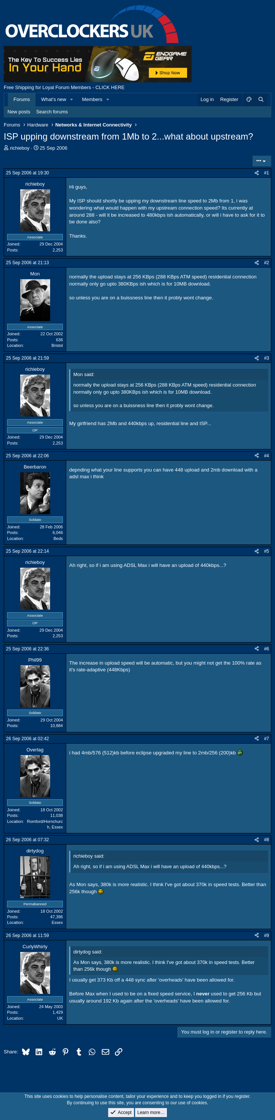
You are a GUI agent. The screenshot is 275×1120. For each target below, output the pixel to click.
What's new (53, 99)
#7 (266, 738)
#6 (266, 648)
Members (92, 99)
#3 (266, 358)
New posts (18, 112)
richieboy (20, 148)
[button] (72, 99)
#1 (266, 173)
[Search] (260, 99)
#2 (266, 262)
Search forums (52, 112)
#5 (266, 551)
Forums (21, 99)
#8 (266, 839)
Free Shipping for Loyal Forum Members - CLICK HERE (64, 87)
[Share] (257, 173)
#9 (266, 935)
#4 (266, 455)
